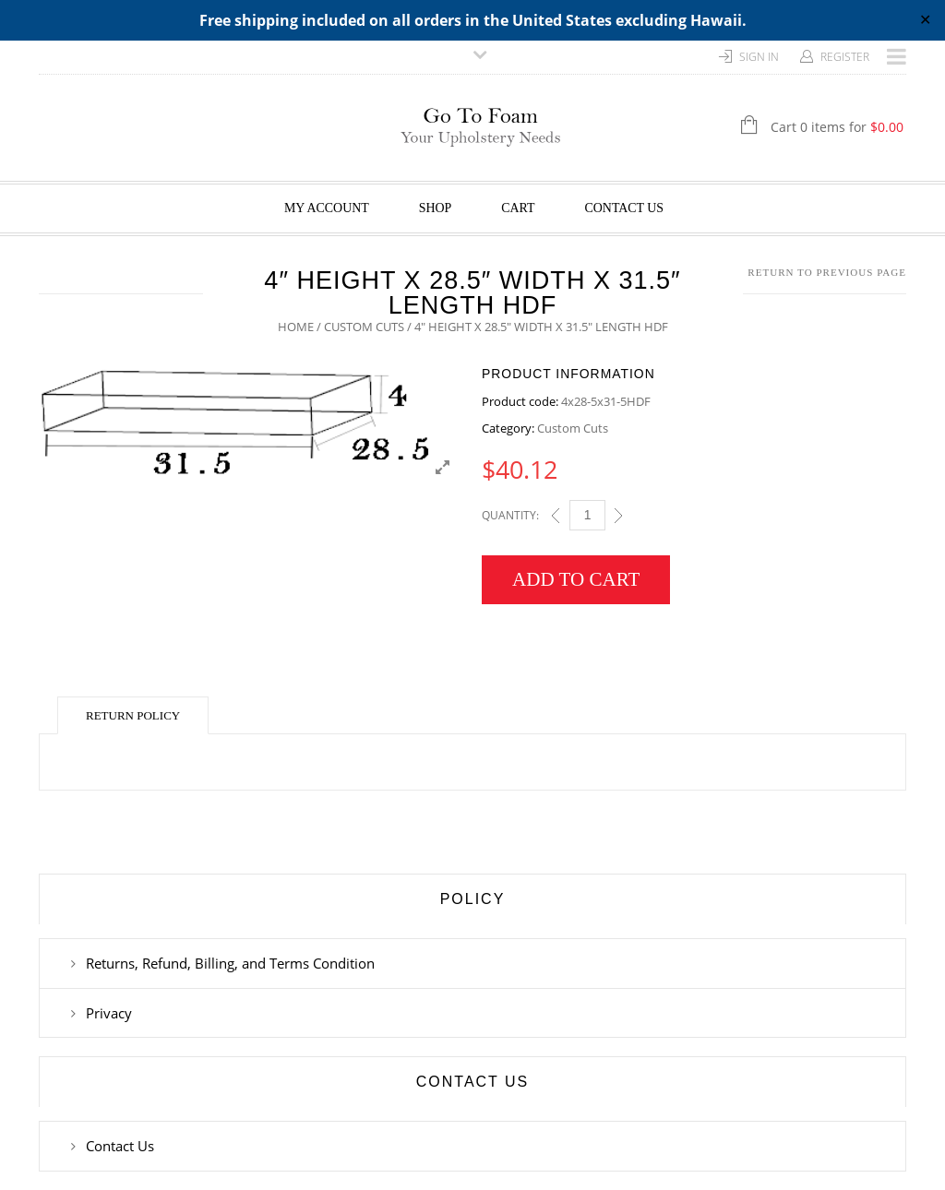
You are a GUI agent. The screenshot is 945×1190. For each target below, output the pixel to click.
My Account (326, 208)
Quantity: (510, 515)
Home (296, 326)
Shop (435, 208)
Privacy (109, 1013)
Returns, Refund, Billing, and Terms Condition (230, 963)
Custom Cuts (364, 326)
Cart (517, 208)
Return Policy (133, 715)
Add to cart (576, 579)
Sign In (759, 57)
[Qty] (587, 515)
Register (844, 57)
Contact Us (624, 208)
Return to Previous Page (827, 272)
